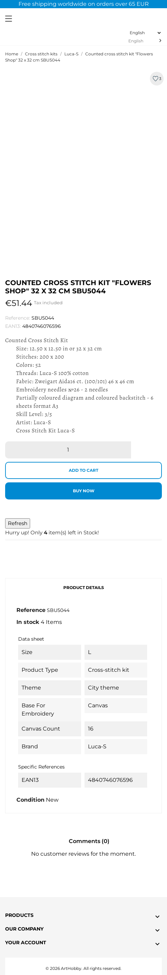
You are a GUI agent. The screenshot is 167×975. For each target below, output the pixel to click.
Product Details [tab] (83, 587)
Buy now (83, 490)
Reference (31, 610)
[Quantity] (68, 449)
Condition (30, 800)
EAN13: (13, 326)
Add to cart (83, 470)
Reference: (17, 318)
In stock (27, 622)
